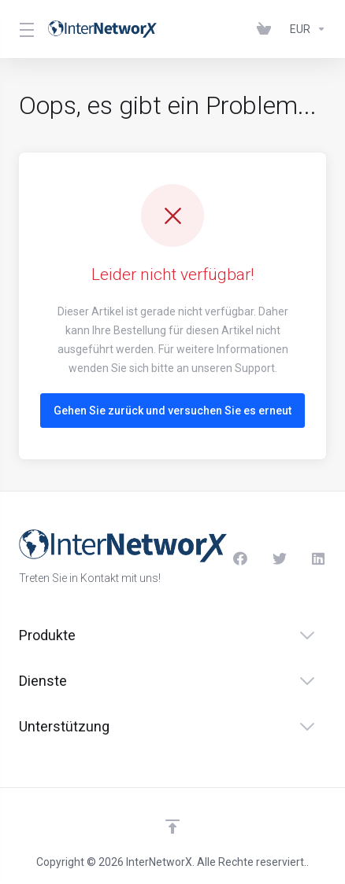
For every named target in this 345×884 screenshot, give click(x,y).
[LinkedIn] (319, 558)
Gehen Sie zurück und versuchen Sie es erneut (172, 410)
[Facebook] (240, 558)
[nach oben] (172, 826)
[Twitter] (279, 558)
